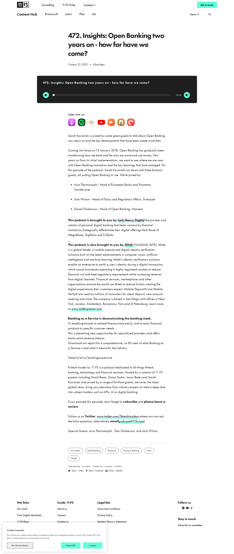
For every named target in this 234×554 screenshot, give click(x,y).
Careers (61, 515)
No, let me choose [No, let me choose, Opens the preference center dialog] (20, 545)
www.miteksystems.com (86, 309)
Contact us (62, 521)
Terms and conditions (108, 508)
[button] (90, 5)
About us (62, 508)
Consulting (47, 5)
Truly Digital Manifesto (29, 515)
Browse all (51, 14)
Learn (68, 14)
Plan (82, 14)
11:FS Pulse (68, 5)
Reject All (70, 545)
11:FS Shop (23, 521)
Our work (22, 508)
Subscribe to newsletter (190, 525)
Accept (93, 545)
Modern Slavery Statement (111, 521)
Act (94, 14)
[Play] (46, 95)
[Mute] (187, 95)
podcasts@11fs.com (131, 421)
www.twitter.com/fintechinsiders (118, 416)
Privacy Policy (105, 515)
